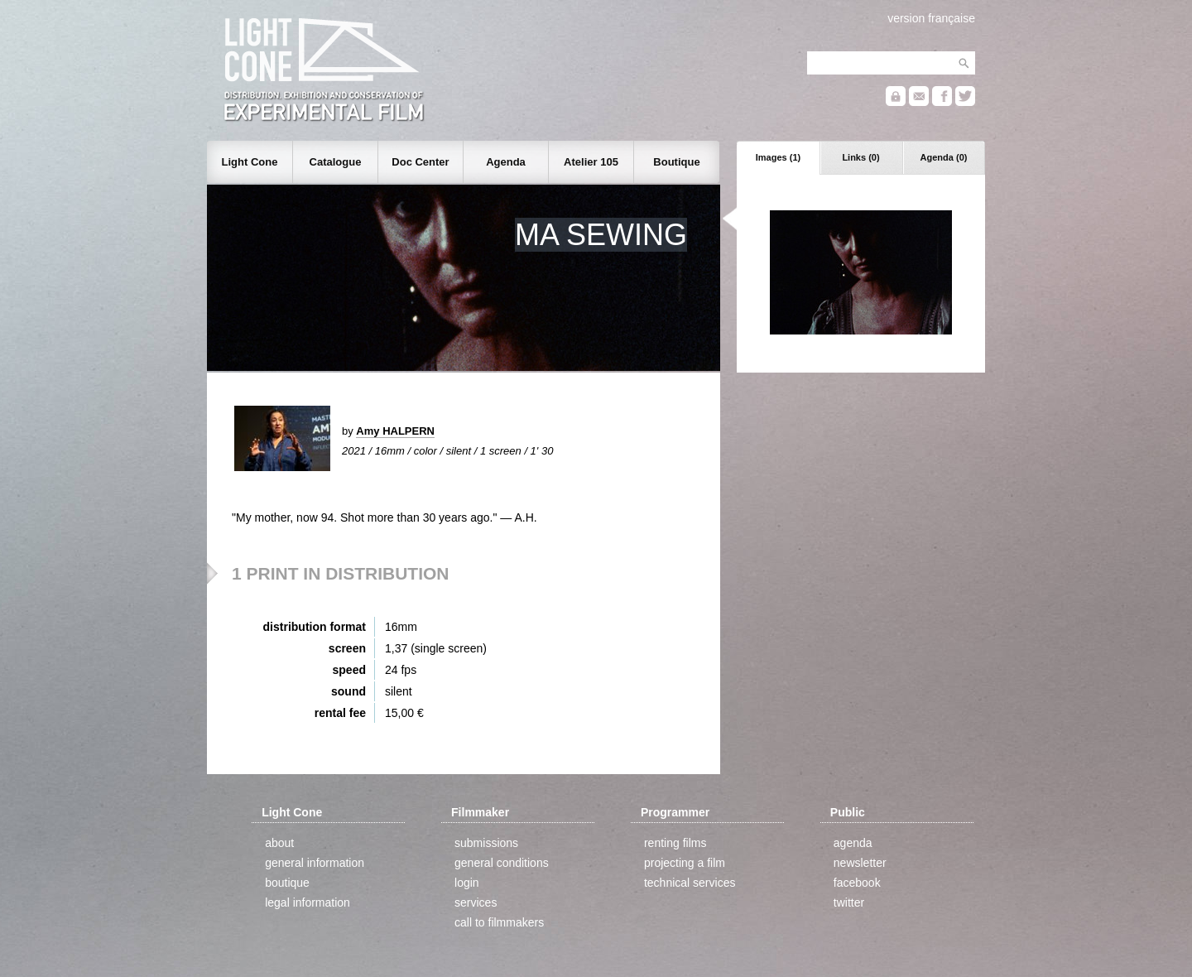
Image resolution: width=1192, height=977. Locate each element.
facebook (857, 882)
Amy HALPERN (395, 431)
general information (314, 862)
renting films (675, 842)
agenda (853, 842)
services (475, 902)
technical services (690, 882)
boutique (287, 882)
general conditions (501, 862)
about (279, 842)
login (466, 882)
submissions (486, 842)
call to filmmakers (499, 922)
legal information (307, 902)
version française (931, 18)
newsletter (860, 862)
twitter (849, 902)
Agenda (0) (944, 157)
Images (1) (778, 157)
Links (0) (860, 157)
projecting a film (684, 862)
